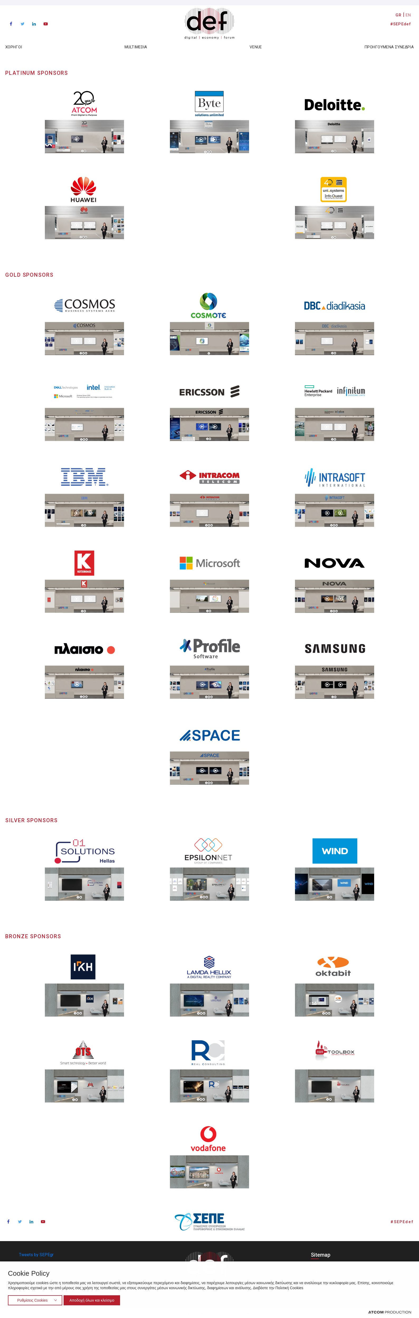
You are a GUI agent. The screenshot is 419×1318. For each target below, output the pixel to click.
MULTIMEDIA (136, 47)
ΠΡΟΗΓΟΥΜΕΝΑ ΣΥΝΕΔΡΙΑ (389, 47)
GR (399, 15)
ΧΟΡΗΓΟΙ (13, 47)
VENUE (256, 47)
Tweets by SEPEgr (36, 1254)
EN (408, 15)
